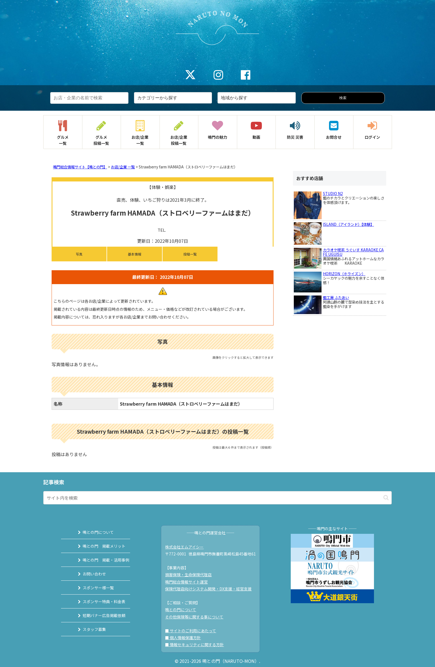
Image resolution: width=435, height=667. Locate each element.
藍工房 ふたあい (336, 297)
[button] (386, 497)
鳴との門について (91, 532)
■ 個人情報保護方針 (186, 637)
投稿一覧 (190, 254)
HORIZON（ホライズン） (344, 273)
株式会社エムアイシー (187, 547)
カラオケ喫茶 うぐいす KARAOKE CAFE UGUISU (353, 252)
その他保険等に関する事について (197, 617)
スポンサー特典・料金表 (97, 601)
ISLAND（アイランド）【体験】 (348, 224)
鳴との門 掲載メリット (97, 546)
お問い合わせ (88, 574)
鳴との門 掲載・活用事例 (99, 560)
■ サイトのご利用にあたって (193, 630)
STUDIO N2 (333, 193)
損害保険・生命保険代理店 (191, 574)
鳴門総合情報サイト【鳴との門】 (80, 167)
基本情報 (134, 254)
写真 (79, 254)
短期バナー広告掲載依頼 (97, 615)
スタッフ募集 (88, 629)
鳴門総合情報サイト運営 (189, 582)
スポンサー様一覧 (91, 587)
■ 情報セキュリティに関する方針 (197, 644)
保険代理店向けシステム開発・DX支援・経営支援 (211, 589)
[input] (217, 497)
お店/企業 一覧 (123, 167)
